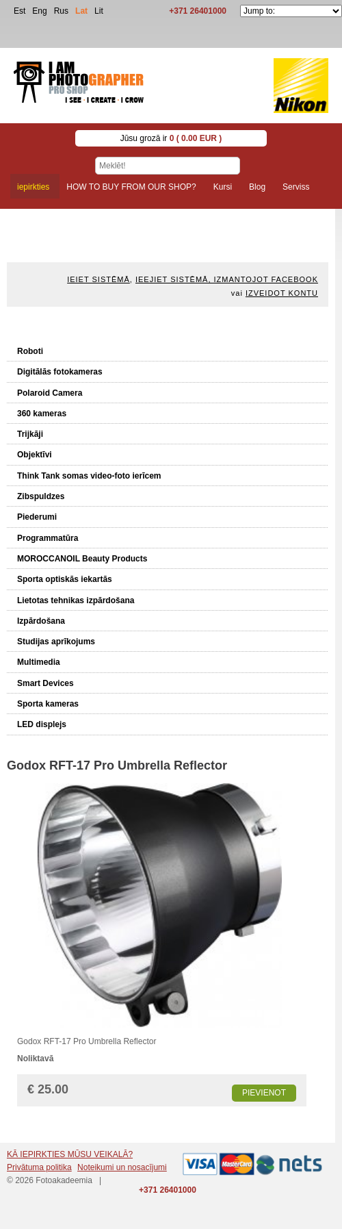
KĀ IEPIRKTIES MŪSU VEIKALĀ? (70, 1154)
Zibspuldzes (40, 496)
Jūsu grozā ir (171, 138)
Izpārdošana (41, 621)
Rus (61, 11)
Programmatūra (47, 538)
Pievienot (264, 1093)
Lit (98, 11)
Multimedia (38, 662)
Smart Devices (45, 683)
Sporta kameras (48, 704)
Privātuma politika (39, 1167)
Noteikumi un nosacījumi (122, 1167)
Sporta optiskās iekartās (64, 579)
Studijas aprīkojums (56, 641)
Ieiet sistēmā (98, 279)
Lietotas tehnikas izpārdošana (75, 600)
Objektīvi (34, 454)
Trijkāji (30, 434)
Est (19, 11)
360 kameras (41, 413)
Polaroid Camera (49, 393)
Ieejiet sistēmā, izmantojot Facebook (226, 279)
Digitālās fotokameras (60, 372)
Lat (81, 11)
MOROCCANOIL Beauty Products (82, 558)
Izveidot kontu (282, 293)
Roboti (30, 351)
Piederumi (37, 517)
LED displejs (41, 724)
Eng (39, 11)
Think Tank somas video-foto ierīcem (89, 476)
